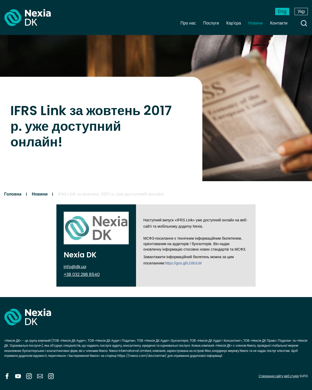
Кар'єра (233, 23)
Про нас (188, 23)
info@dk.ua (75, 267)
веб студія (291, 376)
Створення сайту (271, 376)
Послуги (211, 23)
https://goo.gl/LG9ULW (183, 263)
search (304, 23)
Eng (282, 11)
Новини (255, 23)
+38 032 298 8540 (82, 274)
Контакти (278, 23)
